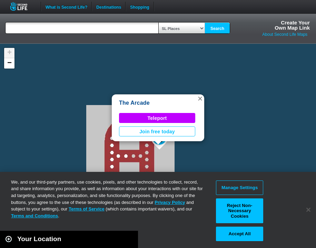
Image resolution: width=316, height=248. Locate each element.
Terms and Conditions (34, 215)
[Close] (308, 209)
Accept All (239, 233)
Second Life (23, 6)
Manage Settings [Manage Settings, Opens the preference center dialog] (239, 187)
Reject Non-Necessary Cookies (240, 211)
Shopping (139, 6)
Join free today (157, 131)
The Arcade (134, 103)
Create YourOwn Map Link (292, 25)
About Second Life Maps (284, 34)
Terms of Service (87, 208)
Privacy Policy (170, 202)
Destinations (108, 6)
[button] (200, 98)
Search (217, 28)
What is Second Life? (66, 6)
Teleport (157, 118)
